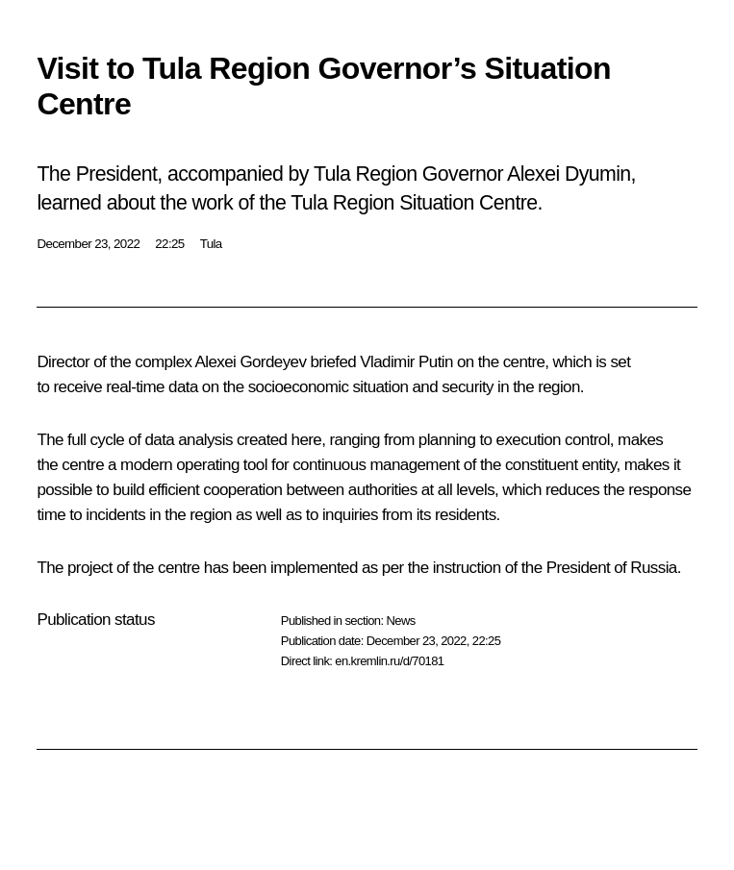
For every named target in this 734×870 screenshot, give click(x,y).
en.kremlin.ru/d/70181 (389, 661)
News (400, 620)
